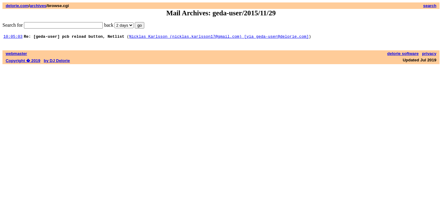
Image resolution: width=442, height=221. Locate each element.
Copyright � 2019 (23, 61)
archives (38, 5)
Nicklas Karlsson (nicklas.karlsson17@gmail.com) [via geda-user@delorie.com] (219, 37)
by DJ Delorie (57, 61)
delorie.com (17, 5)
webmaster (16, 54)
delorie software (403, 54)
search (429, 5)
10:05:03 (12, 37)
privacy (429, 54)
